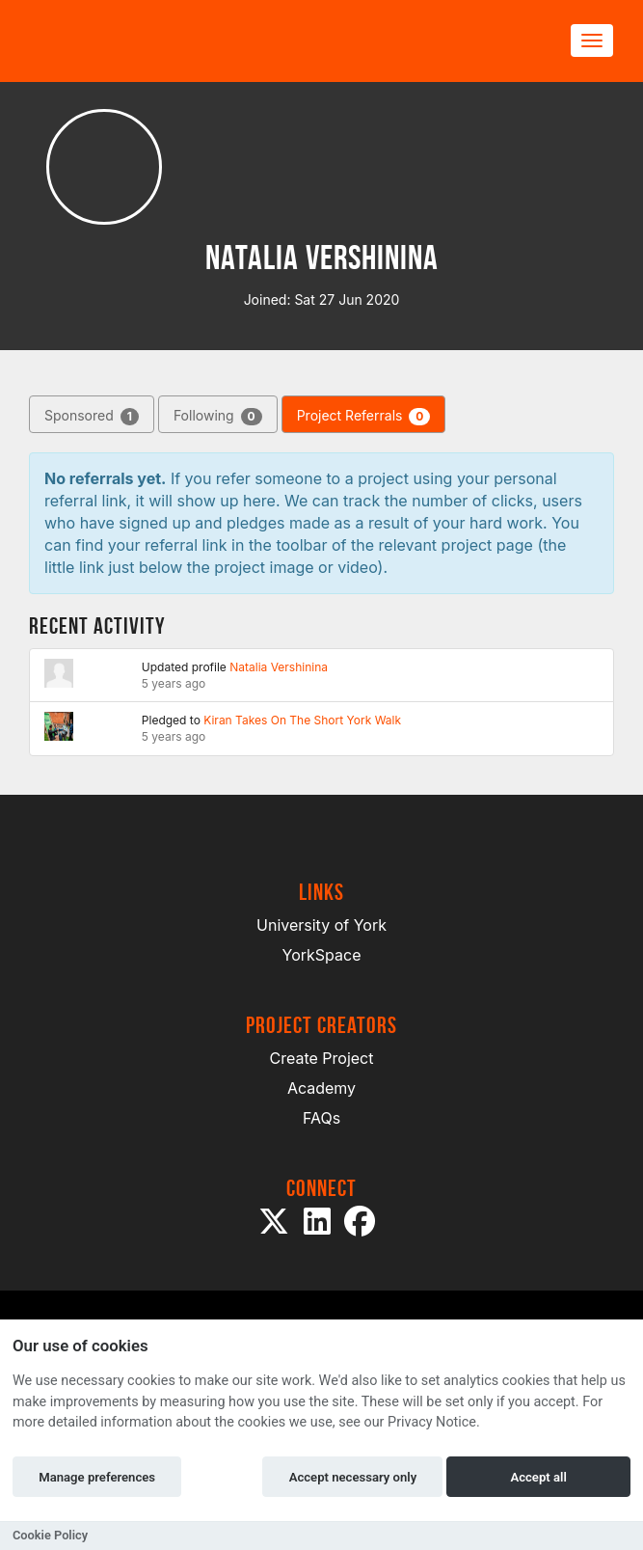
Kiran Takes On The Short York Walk (302, 720)
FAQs (321, 1118)
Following (218, 416)
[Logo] (121, 41)
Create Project (322, 1058)
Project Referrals (364, 416)
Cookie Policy (50, 1535)
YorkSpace (322, 955)
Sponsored (91, 416)
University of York (321, 925)
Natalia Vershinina (278, 667)
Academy (321, 1088)
